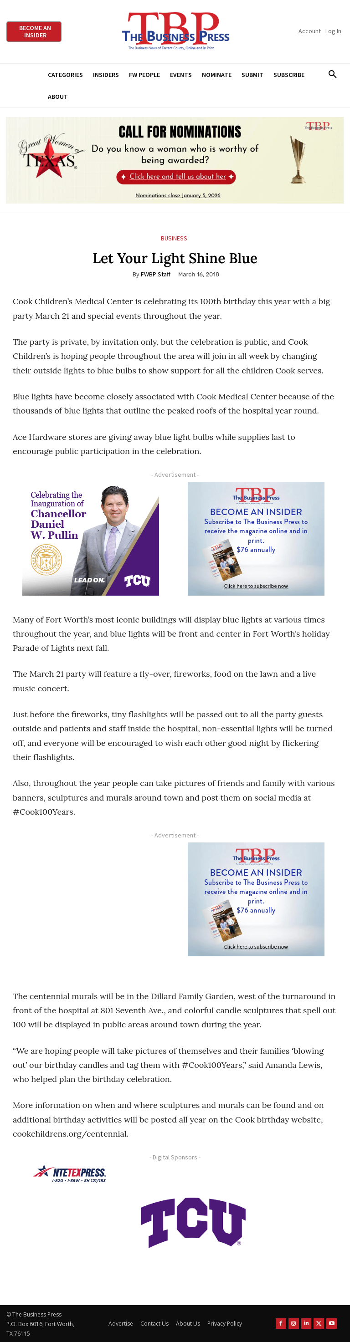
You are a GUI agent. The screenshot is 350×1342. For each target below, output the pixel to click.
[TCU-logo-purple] (193, 1221)
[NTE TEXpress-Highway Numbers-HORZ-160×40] (70, 1173)
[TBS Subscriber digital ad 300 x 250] (256, 539)
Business (174, 238)
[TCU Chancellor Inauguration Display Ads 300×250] (91, 539)
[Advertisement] (91, 907)
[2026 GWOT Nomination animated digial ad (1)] (175, 160)
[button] (332, 75)
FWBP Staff (155, 274)
